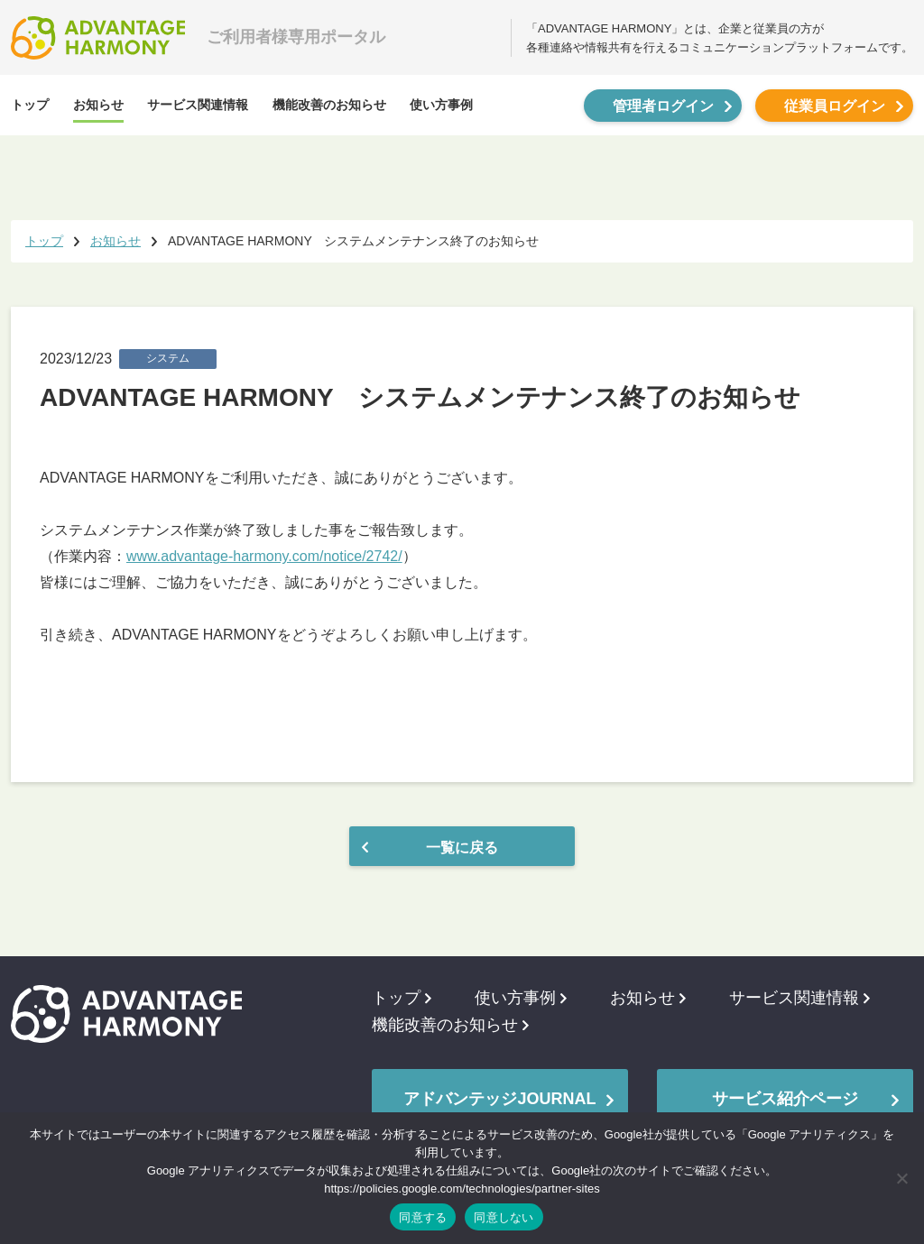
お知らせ (98, 104)
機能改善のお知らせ (329, 104)
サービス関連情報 (197, 104)
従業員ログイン (834, 106)
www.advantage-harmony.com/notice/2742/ (264, 556)
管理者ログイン (663, 106)
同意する (423, 1217)
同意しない (503, 1217)
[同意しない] (901, 1178)
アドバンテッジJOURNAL (499, 1099)
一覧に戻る (462, 847)
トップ (30, 104)
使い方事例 (441, 104)
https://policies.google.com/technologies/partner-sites (462, 1188)
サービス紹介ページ (785, 1099)
